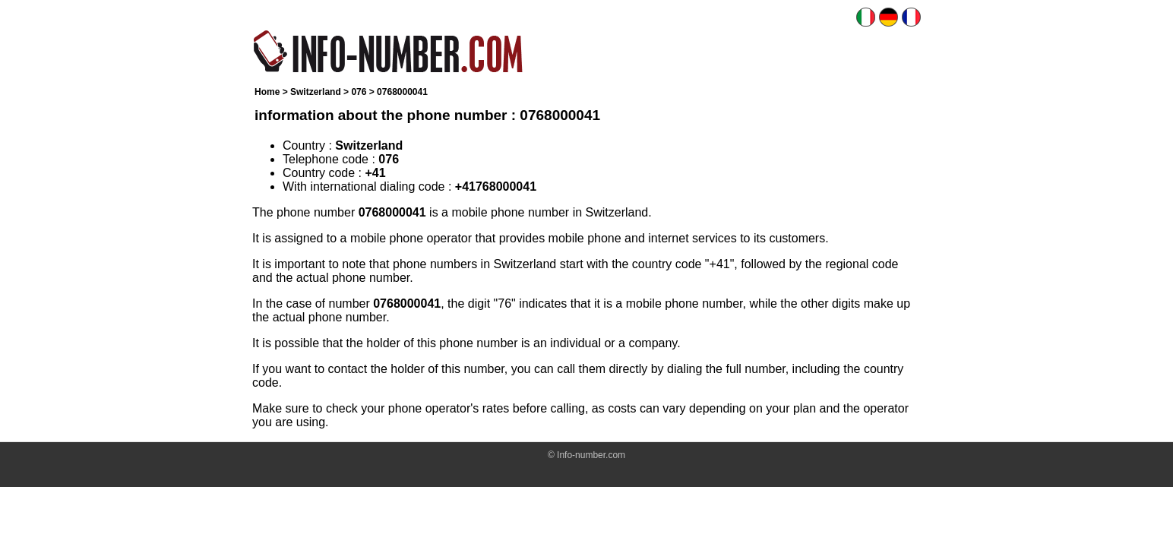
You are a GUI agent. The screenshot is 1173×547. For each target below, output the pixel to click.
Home (267, 92)
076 (358, 92)
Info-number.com (591, 455)
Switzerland (315, 92)
